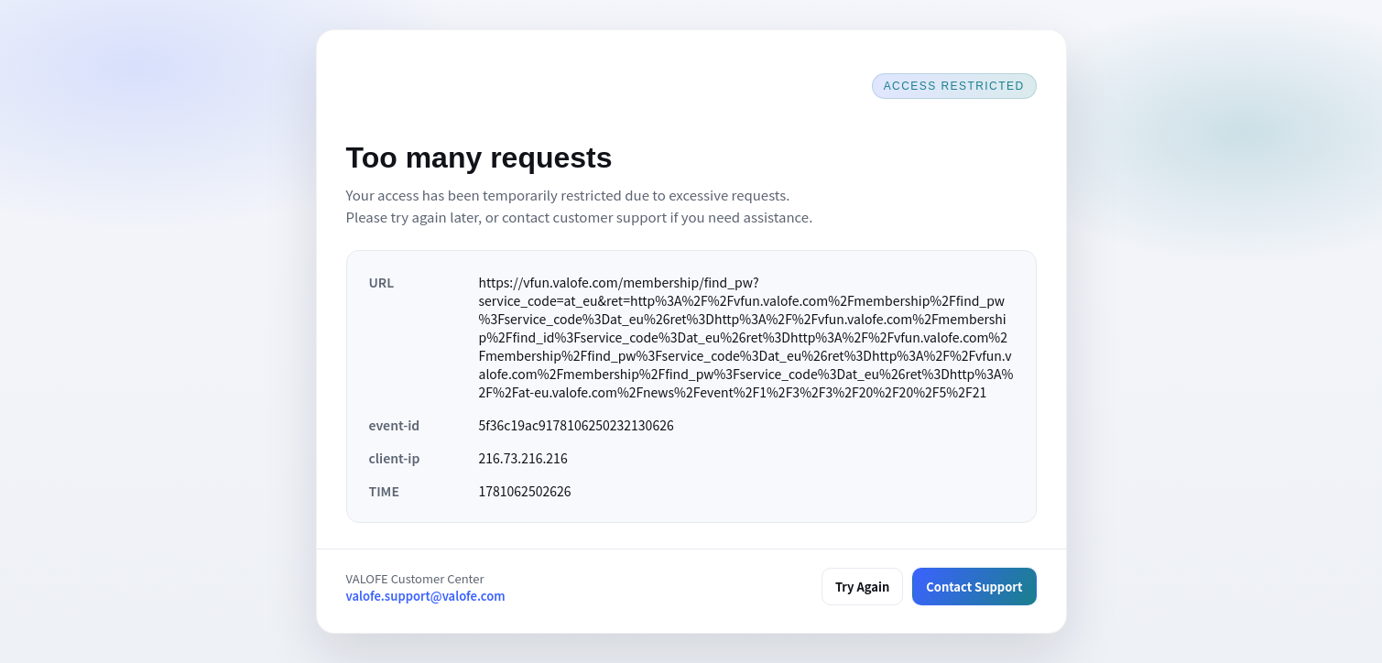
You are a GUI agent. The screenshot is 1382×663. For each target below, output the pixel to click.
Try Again (862, 586)
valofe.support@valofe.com (426, 595)
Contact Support (974, 586)
